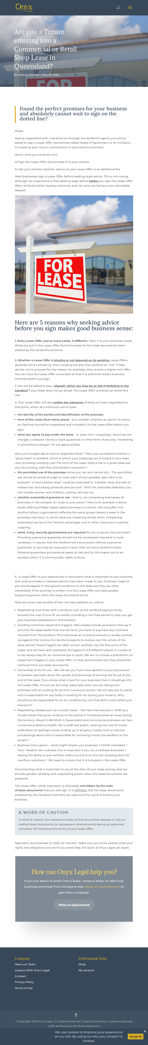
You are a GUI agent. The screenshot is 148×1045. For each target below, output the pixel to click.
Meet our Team (25, 964)
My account (86, 970)
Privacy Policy (24, 982)
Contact (20, 976)
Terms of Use (24, 988)
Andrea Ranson (29, 74)
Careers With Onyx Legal (32, 970)
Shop (82, 964)
